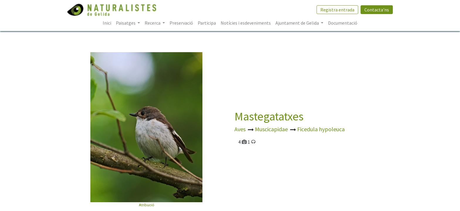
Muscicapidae (272, 129)
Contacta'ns (376, 10)
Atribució (146, 205)
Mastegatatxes (269, 116)
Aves (240, 129)
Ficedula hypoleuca (321, 129)
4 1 (247, 142)
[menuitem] (107, 23)
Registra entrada (337, 10)
